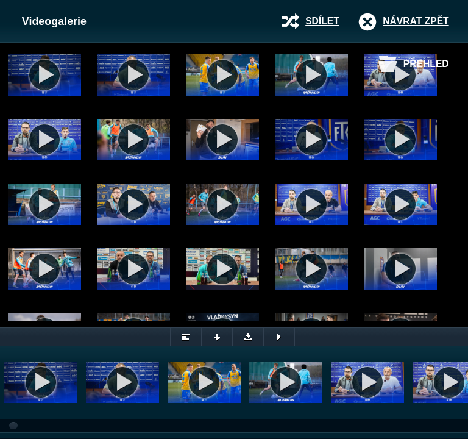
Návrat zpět (415, 21)
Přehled (426, 64)
